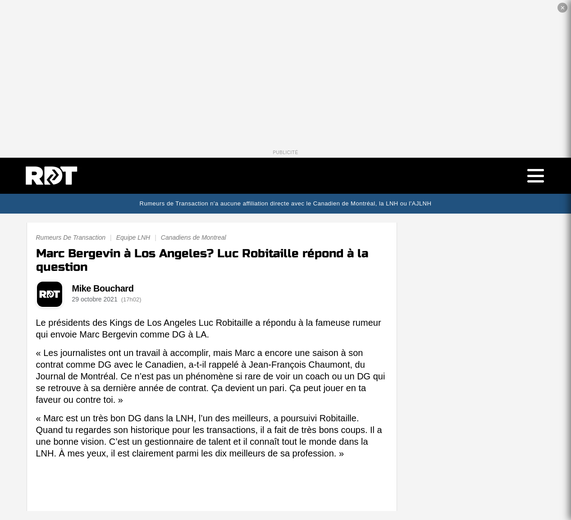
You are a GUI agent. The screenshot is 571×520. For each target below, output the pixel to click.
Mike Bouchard (103, 288)
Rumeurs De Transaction (71, 237)
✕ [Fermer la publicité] (562, 8)
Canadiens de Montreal (193, 237)
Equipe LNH (133, 237)
